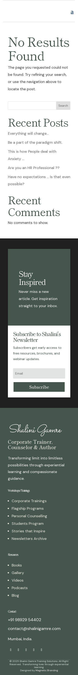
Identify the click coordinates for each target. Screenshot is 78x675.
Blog (15, 588)
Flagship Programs (28, 501)
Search (63, 98)
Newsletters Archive (29, 531)
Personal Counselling (29, 508)
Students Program (28, 516)
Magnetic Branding (47, 663)
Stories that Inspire (28, 523)
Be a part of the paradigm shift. (35, 135)
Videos (18, 572)
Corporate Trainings (29, 493)
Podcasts (20, 580)
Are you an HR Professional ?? (33, 160)
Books (17, 557)
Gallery (18, 565)
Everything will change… (28, 126)
